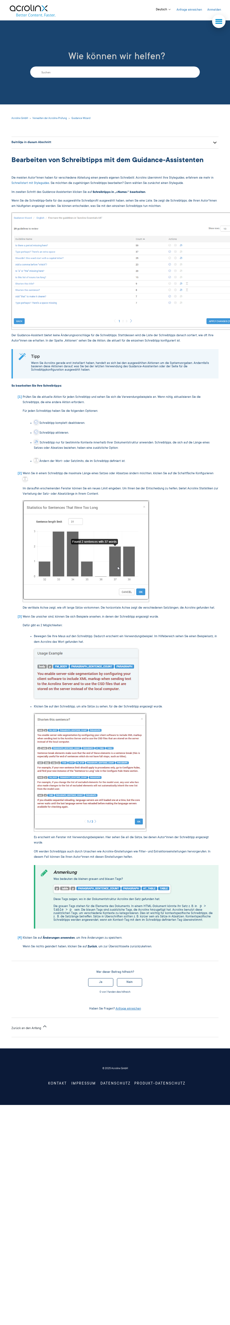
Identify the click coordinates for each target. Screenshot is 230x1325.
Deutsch (163, 9)
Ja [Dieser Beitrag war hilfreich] (100, 983)
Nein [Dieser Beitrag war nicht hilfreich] (129, 983)
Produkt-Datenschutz (160, 1084)
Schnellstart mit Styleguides (30, 183)
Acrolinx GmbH (19, 118)
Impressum (83, 1084)
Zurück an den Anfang (29, 1027)
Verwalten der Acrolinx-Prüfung (49, 118)
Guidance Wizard (80, 118)
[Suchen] (115, 72)
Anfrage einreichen (189, 10)
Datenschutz (115, 1084)
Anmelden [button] (214, 10)
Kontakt (57, 1084)
